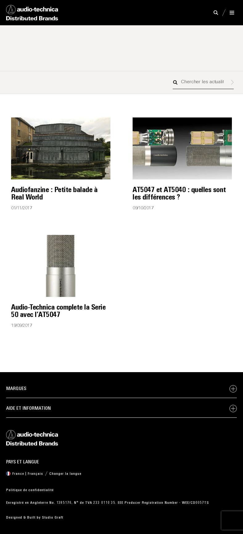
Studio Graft (52, 518)
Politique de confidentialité (30, 490)
